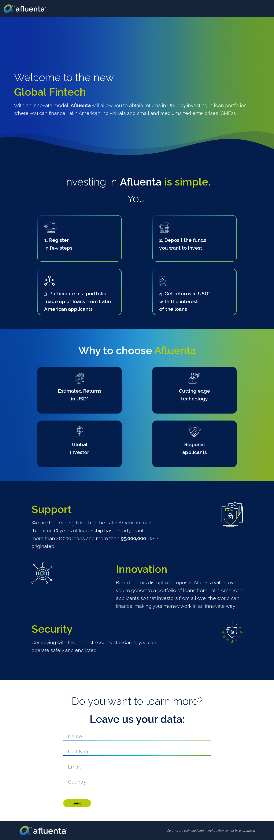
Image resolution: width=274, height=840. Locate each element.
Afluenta (27, 8)
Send (77, 803)
